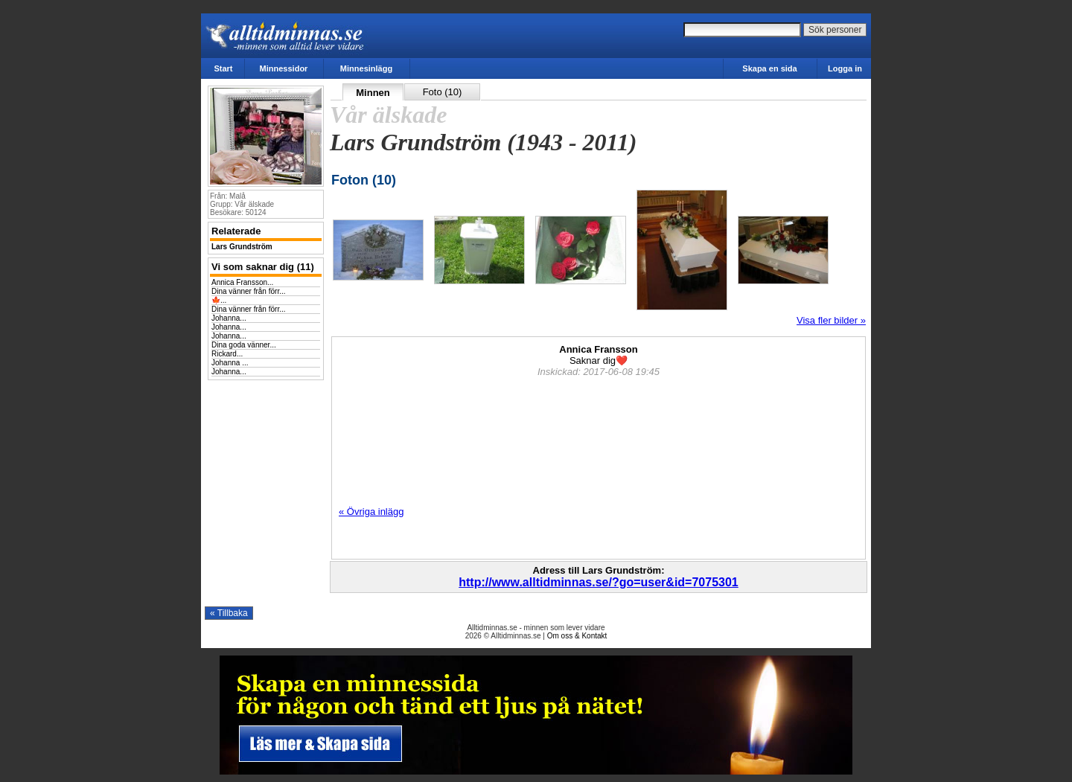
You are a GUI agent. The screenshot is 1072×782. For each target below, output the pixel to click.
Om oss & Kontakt (577, 636)
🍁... (218, 300)
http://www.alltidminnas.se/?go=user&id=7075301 (598, 582)
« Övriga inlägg (371, 511)
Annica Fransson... (242, 282)
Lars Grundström (241, 247)
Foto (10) (442, 91)
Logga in (845, 68)
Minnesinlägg (366, 68)
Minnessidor (284, 68)
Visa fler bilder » (831, 320)
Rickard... (227, 354)
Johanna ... (229, 363)
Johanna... (228, 318)
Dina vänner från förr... (248, 291)
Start (223, 68)
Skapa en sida (769, 68)
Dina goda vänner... (243, 345)
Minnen (373, 92)
